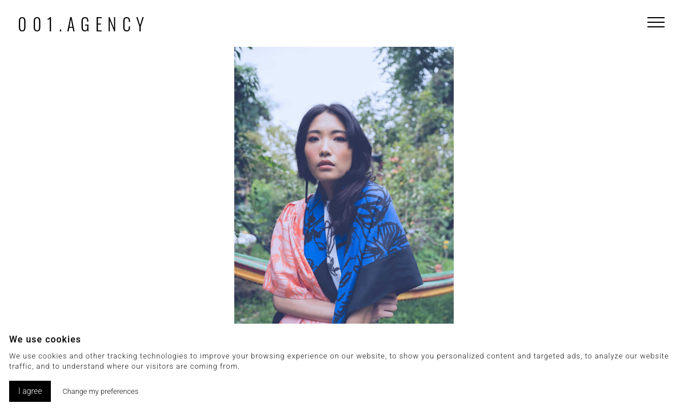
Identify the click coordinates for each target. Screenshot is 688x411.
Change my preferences (100, 391)
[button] (550, 224)
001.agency (84, 24)
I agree (30, 391)
